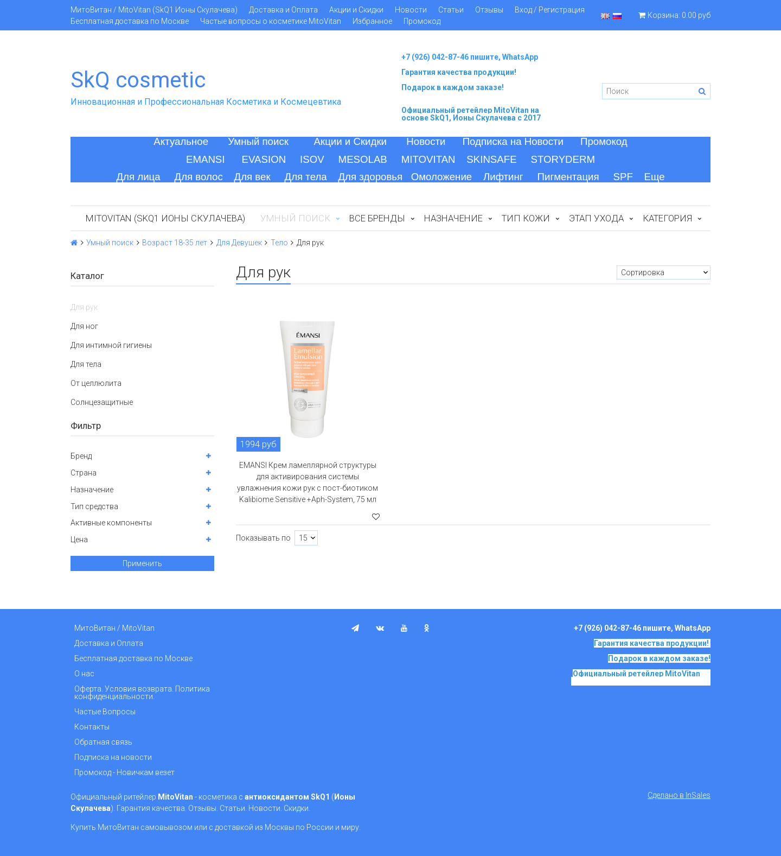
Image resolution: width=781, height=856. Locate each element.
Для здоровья (370, 176)
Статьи (451, 10)
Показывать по (263, 538)
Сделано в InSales (679, 795)
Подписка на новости (113, 757)
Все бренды (377, 218)
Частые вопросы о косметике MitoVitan (270, 21)
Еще (654, 176)
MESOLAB (362, 159)
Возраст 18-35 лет (174, 242)
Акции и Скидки (356, 10)
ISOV (312, 159)
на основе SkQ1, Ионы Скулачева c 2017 (471, 114)
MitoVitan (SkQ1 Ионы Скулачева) (165, 218)
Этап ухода (596, 218)
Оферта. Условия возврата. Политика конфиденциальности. (142, 692)
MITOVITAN (428, 159)
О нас (84, 673)
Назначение (453, 218)
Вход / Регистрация (550, 10)
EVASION (264, 159)
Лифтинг (503, 176)
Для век (252, 176)
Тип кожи (526, 218)
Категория (667, 218)
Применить (142, 563)
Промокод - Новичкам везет (124, 772)
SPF (623, 176)
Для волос (199, 176)
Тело (279, 242)
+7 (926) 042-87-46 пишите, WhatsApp (469, 57)
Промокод (422, 21)
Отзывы (489, 10)
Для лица (138, 176)
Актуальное (180, 141)
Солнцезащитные (102, 402)
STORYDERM (563, 159)
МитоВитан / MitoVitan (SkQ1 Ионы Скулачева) (154, 10)
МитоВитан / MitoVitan (114, 628)
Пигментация (568, 176)
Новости (411, 10)
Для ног (84, 326)
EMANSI (205, 159)
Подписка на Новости (513, 141)
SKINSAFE (491, 159)
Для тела (306, 176)
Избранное (372, 21)
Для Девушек (239, 242)
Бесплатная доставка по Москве (130, 21)
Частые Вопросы (105, 711)
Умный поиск (258, 141)
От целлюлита (96, 383)
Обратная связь (103, 742)
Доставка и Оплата (283, 10)
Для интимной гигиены (111, 345)
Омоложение (441, 176)
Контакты (92, 726)
